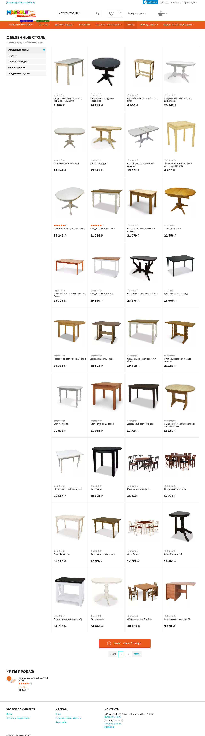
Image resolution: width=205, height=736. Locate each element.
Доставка (164, 2)
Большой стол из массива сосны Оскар (69, 295)
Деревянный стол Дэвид (176, 294)
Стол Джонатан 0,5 (173, 554)
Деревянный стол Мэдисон (140, 424)
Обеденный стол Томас (101, 294)
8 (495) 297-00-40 (135, 13)
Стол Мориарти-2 (62, 554)
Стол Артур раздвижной (102, 424)
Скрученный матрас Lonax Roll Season (33, 679)
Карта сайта (61, 722)
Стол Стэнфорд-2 (99, 163)
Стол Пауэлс (133, 554)
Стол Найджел (97, 619)
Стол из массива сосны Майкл (68, 619)
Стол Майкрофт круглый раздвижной (102, 99)
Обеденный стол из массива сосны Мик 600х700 (178, 164)
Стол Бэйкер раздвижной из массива (140, 164)
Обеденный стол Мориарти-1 (68, 489)
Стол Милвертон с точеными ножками (178, 360)
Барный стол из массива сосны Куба (142, 99)
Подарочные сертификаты (68, 718)
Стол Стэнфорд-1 (172, 228)
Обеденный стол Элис (175, 489)
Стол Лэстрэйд (61, 424)
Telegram (150, 2)
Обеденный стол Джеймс (139, 619)
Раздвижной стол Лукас (138, 489)
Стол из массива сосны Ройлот (142, 294)
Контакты (175, 2)
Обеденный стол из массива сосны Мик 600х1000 (67, 99)
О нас (58, 714)
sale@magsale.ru (113, 724)
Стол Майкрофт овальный (66, 163)
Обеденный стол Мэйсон (102, 228)
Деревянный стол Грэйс (101, 359)
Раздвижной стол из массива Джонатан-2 (178, 99)
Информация (188, 2)
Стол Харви (96, 489)
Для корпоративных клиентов (20, 2)
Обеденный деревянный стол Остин (141, 360)
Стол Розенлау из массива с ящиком (141, 229)
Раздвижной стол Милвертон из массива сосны (179, 425)
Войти (9, 714)
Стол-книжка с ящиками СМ (177, 619)
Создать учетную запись (18, 718)
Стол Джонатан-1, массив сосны (69, 228)
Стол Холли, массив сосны (103, 554)
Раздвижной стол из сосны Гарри (70, 359)
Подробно (109, 727)
